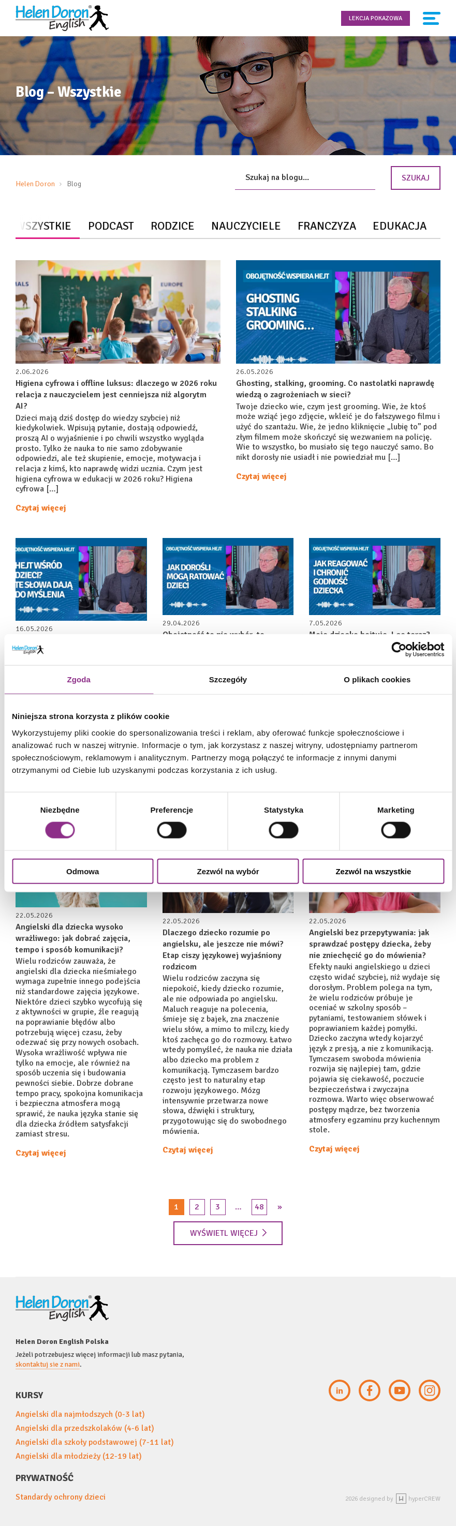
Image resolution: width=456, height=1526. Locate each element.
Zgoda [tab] (79, 679)
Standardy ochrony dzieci (61, 1497)
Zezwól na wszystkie (373, 870)
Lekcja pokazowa (375, 18)
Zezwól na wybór (228, 870)
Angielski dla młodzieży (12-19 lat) (79, 1456)
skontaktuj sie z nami (48, 1364)
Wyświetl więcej (228, 1233)
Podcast (111, 226)
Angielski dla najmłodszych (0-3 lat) (80, 1414)
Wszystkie (43, 226)
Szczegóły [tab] (228, 679)
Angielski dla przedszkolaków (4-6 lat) (85, 1428)
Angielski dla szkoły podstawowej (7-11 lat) (95, 1442)
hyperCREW (418, 1499)
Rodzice (173, 226)
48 (259, 1207)
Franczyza (327, 226)
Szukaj (416, 178)
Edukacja (399, 226)
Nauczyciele (246, 226)
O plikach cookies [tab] (377, 679)
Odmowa (82, 870)
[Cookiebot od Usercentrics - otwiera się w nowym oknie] (399, 649)
